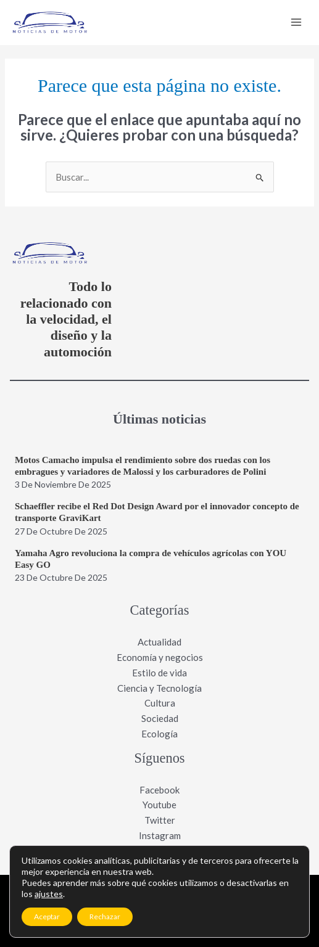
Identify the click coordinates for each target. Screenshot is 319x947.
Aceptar (47, 916)
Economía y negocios (160, 657)
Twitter (159, 820)
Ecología (159, 733)
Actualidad (159, 641)
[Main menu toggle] (296, 22)
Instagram (160, 835)
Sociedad (159, 718)
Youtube (159, 804)
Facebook (159, 789)
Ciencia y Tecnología (159, 688)
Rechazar (104, 916)
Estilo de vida (159, 672)
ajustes (49, 893)
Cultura (159, 702)
